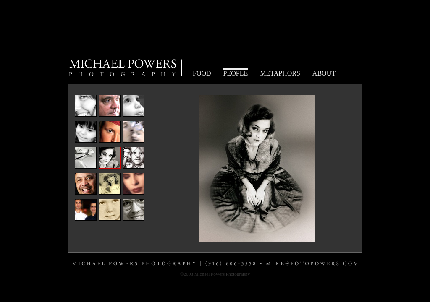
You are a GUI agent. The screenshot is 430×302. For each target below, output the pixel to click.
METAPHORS (280, 73)
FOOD (202, 73)
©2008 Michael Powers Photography (215, 273)
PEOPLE (235, 73)
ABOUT (324, 73)
